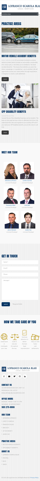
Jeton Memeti (7, 431)
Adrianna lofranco (9, 418)
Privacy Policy (34, 477)
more (5, 79)
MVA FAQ (5, 458)
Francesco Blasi (8, 424)
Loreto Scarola (8, 421)
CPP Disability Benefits (10, 447)
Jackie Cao (6, 434)
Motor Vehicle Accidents (11, 444)
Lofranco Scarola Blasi (11, 454)
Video (5, 464)
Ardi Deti (6, 427)
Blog (4, 461)
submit (6, 304)
